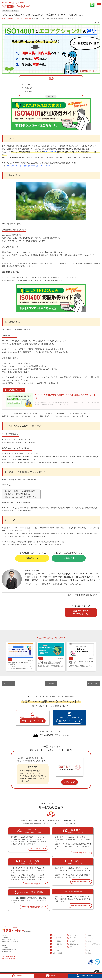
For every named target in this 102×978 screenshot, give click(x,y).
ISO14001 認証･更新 (56, 944)
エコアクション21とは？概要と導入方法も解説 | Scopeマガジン (29, 166)
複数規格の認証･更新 (56, 953)
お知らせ (88, 941)
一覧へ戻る (51, 683)
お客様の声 (71, 941)
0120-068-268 (9, 956)
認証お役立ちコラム (73, 944)
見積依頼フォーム (90, 947)
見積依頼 (69, 558)
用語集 (70, 947)
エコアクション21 (50, 152)
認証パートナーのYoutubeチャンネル (81, 612)
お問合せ (32, 558)
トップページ (54, 935)
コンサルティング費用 (73, 935)
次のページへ (93, 683)
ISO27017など (54, 950)
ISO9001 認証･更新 (55, 941)
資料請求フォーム (90, 950)
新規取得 (15, 11)
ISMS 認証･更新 (55, 947)
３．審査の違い (27, 91)
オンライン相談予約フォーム (92, 944)
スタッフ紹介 (89, 938)
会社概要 (88, 935)
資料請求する (69, 782)
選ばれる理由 (71, 938)
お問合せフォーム (90, 953)
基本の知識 (6, 11)
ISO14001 (10, 659)
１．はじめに (26, 84)
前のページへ (8, 683)
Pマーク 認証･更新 (55, 938)
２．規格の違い (27, 88)
